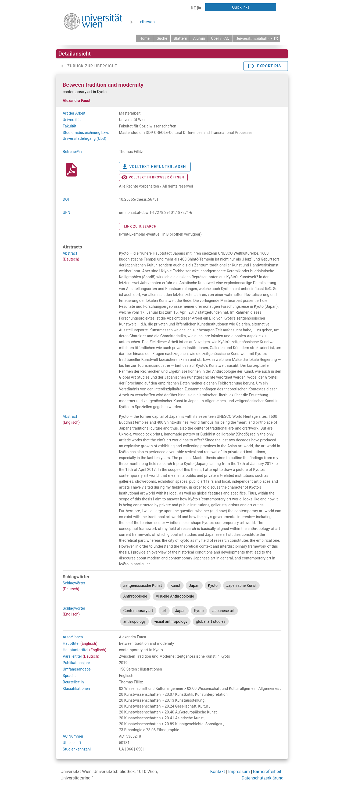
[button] (195, 8)
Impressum (239, 771)
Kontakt (217, 771)
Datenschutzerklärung (263, 778)
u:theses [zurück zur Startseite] (146, 21)
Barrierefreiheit (267, 771)
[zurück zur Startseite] (144, 38)
